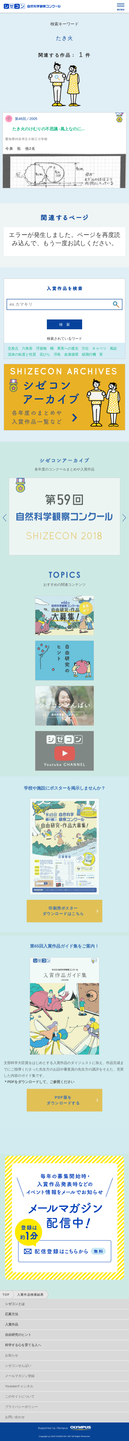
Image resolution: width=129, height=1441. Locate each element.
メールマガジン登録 (20, 1376)
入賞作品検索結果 (30, 1294)
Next (124, 524)
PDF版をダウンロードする (63, 1115)
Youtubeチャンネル (19, 1386)
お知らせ (11, 1355)
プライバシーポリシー (21, 1407)
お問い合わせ (15, 1417)
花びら (45, 354)
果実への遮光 (67, 348)
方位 (85, 348)
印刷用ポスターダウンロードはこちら (63, 921)
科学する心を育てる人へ (23, 1345)
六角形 (27, 348)
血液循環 (71, 354)
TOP (6, 1294)
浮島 (57, 354)
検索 (66, 324)
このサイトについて (20, 1396)
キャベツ (99, 348)
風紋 (113, 348)
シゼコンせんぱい (18, 1365)
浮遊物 (41, 348)
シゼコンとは (15, 1304)
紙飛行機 (89, 354)
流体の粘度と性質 (22, 354)
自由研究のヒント (18, 1335)
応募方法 (11, 1314)
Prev (5, 524)
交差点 (13, 348)
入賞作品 (11, 1324)
